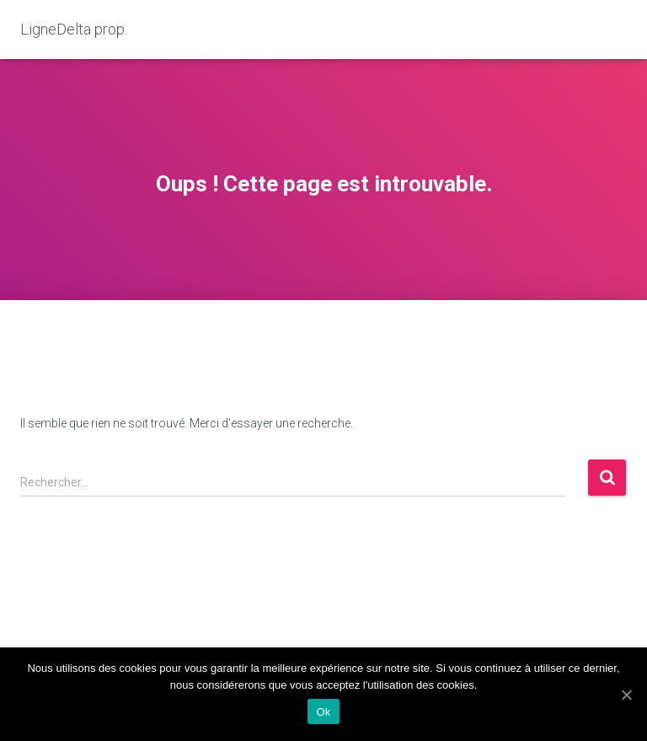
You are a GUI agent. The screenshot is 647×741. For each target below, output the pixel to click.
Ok (323, 712)
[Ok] (626, 694)
